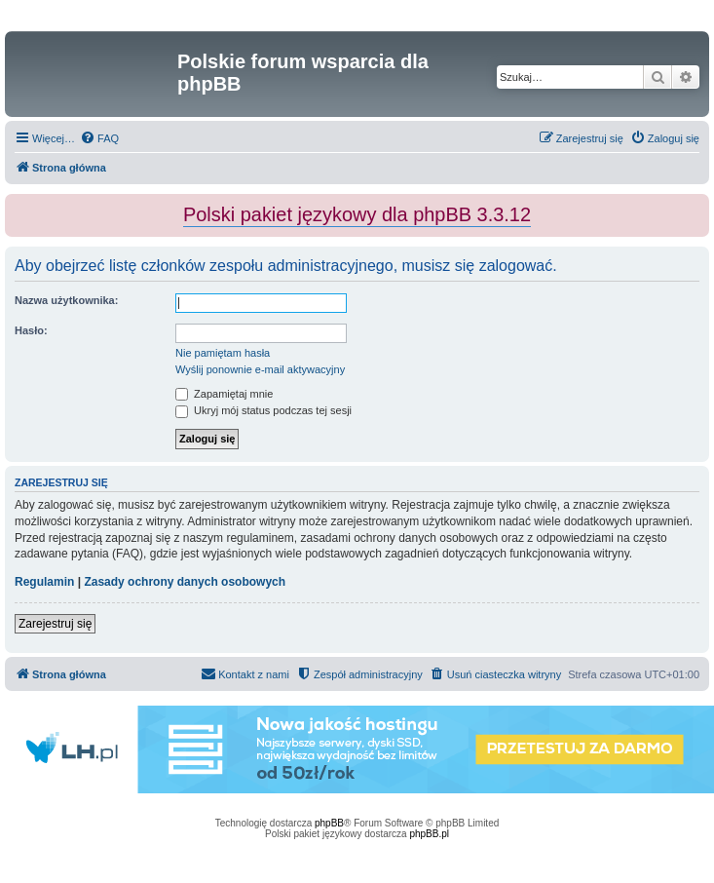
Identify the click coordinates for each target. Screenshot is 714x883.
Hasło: (31, 330)
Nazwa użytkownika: (66, 300)
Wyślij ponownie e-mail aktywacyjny (260, 369)
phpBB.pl (429, 833)
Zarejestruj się (55, 624)
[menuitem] (99, 138)
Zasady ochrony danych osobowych (184, 582)
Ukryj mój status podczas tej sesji (263, 410)
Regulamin (44, 582)
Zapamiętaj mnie (224, 394)
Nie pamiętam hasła (222, 353)
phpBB (329, 823)
